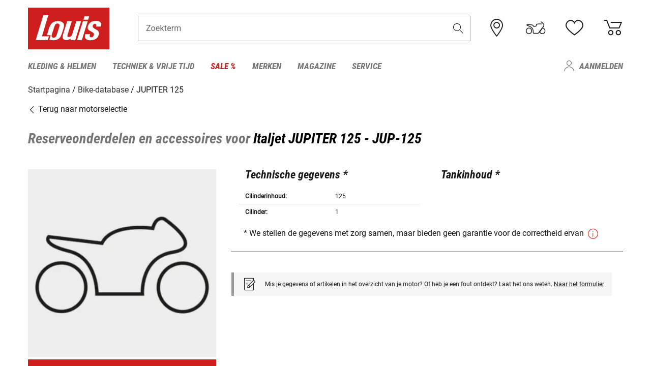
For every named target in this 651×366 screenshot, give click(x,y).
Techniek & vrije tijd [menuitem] (153, 66)
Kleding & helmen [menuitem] (62, 66)
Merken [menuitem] (266, 66)
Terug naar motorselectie (77, 109)
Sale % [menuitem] (223, 66)
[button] (458, 29)
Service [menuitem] (366, 66)
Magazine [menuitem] (317, 66)
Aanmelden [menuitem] (601, 66)
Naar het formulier (579, 283)
